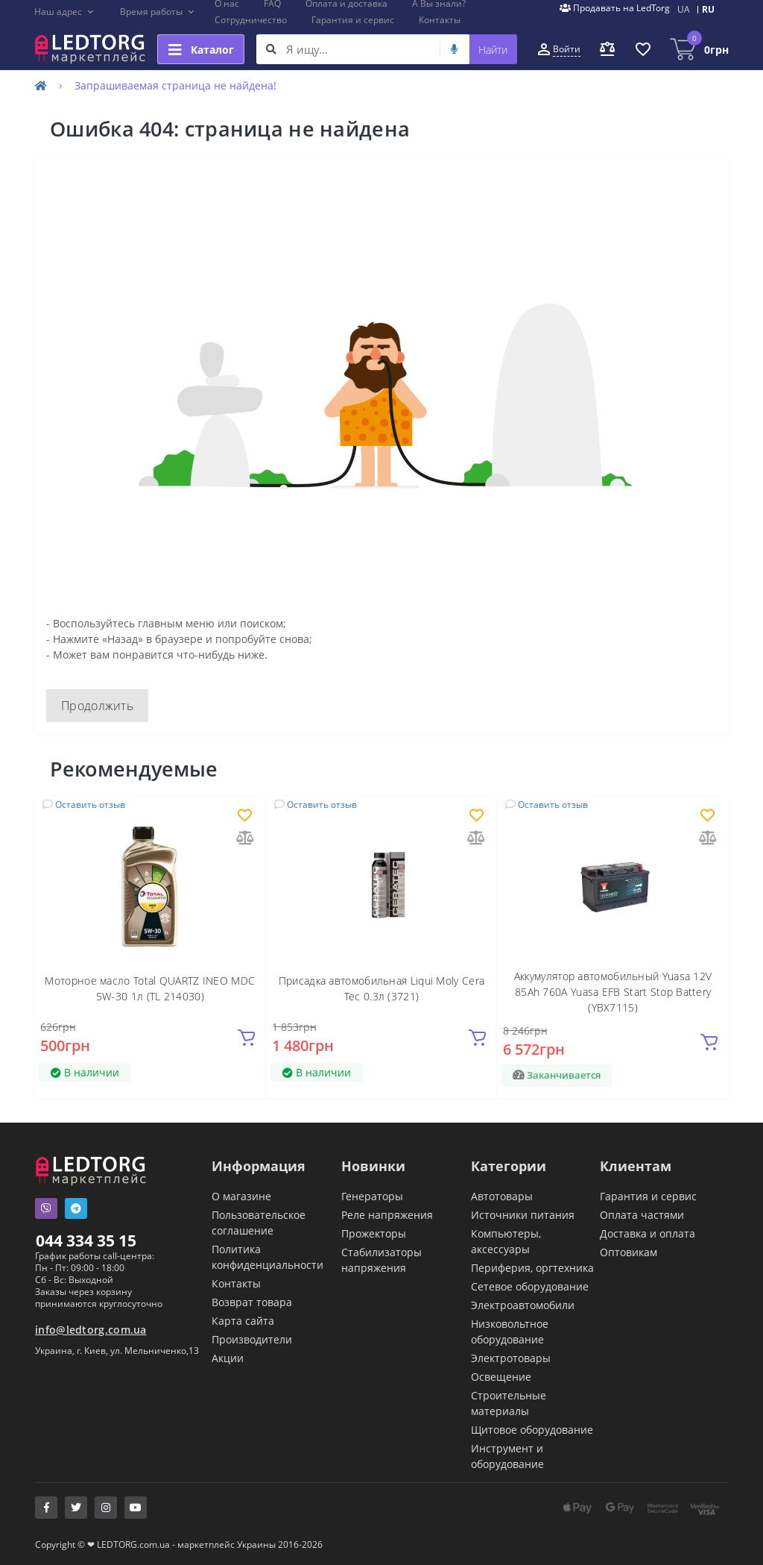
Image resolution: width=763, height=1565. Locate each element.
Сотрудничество (251, 19)
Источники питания (522, 1215)
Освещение (501, 1377)
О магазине (241, 1196)
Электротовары (511, 1358)
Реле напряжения (387, 1215)
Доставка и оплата (647, 1233)
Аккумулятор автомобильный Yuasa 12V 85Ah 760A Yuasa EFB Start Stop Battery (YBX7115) (613, 991)
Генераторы (372, 1196)
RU (708, 9)
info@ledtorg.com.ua (91, 1330)
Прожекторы (373, 1233)
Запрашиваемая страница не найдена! (175, 85)
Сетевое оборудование (530, 1286)
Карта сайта (243, 1321)
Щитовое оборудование (532, 1430)
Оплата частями (642, 1215)
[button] (64, 11)
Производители (252, 1339)
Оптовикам (628, 1252)
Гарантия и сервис (352, 19)
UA (683, 9)
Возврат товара (252, 1302)
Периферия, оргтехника (532, 1268)
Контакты (439, 19)
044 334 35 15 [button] (86, 1240)
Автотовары (502, 1196)
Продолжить (97, 705)
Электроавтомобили (522, 1305)
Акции (228, 1358)
